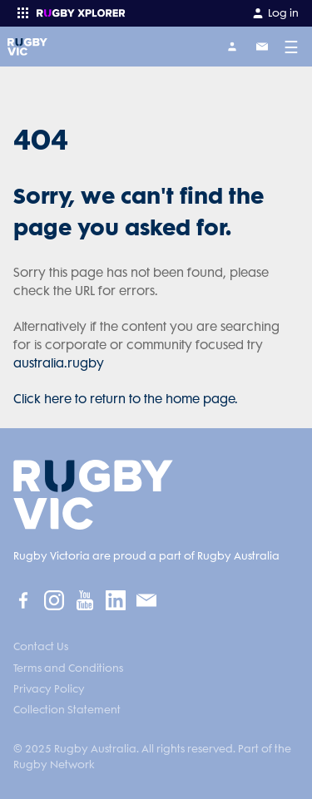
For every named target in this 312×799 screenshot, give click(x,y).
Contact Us (40, 646)
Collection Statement (67, 709)
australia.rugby (58, 363)
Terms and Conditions (68, 668)
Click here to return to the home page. (125, 399)
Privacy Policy (49, 689)
